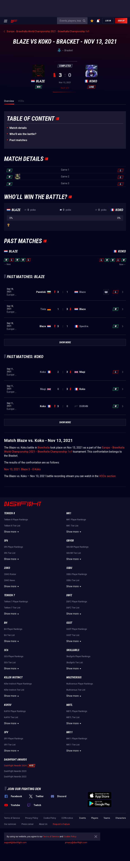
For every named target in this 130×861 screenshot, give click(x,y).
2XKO (7, 568)
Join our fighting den (24, 789)
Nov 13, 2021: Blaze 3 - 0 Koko (22, 469)
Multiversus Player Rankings (79, 684)
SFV (6, 732)
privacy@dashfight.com (76, 842)
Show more (12, 532)
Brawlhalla (44, 447)
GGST (69, 622)
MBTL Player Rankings (76, 711)
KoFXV (7, 705)
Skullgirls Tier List (74, 662)
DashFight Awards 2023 (15, 771)
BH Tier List (9, 635)
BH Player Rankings (13, 629)
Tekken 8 (9, 513)
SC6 (6, 650)
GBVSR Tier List (73, 553)
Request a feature (61, 824)
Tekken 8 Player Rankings (16, 519)
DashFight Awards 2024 (15, 765)
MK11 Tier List (73, 745)
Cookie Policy (50, 818)
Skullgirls (72, 650)
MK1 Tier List (72, 526)
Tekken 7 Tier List (12, 608)
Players (94, 818)
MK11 (69, 732)
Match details (18, 128)
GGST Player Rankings (76, 629)
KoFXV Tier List (11, 717)
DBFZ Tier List (72, 608)
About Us (43, 824)
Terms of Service (12, 818)
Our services (10, 824)
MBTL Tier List (73, 717)
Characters (120, 818)
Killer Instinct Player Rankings (18, 684)
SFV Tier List (10, 745)
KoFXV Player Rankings (15, 711)
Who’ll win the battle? (22, 134)
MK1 (68, 513)
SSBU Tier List (72, 580)
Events (82, 818)
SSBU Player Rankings (76, 574)
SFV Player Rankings (13, 738)
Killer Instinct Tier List (14, 690)
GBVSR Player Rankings (77, 547)
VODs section (107, 476)
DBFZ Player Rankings (76, 601)
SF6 (6, 540)
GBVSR (70, 540)
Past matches (18, 140)
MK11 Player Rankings (76, 738)
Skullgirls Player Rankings (78, 656)
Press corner (27, 824)
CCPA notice (67, 818)
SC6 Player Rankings (13, 656)
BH (5, 622)
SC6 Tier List (10, 662)
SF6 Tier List (9, 553)
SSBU (69, 568)
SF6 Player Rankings (13, 547)
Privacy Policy (31, 818)
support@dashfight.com (15, 842)
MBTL (69, 705)
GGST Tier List (72, 635)
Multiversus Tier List (75, 690)
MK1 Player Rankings (76, 519)
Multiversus (73, 677)
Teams (107, 818)
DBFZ (69, 595)
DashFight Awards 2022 (15, 776)
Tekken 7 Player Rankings (16, 601)
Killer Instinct (13, 677)
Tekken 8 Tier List (12, 526)
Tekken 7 (9, 595)
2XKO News (9, 580)
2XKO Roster (10, 574)
